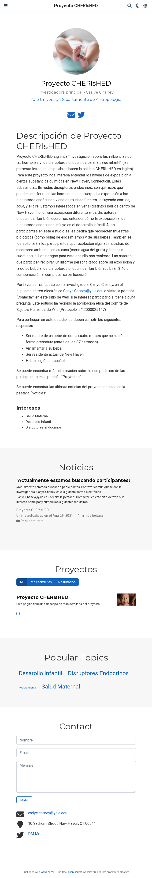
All (21, 582)
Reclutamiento (32, 521)
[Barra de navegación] (5, 6)
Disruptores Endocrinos (98, 673)
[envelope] (71, 116)
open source (75, 872)
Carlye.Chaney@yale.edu (83, 291)
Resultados (67, 582)
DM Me (34, 834)
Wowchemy (47, 872)
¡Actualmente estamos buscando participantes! (73, 480)
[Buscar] (129, 6)
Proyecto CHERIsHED (76, 5)
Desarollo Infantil (40, 673)
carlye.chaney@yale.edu (47, 813)
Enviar (24, 799)
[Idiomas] (145, 6)
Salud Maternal (60, 686)
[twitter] (81, 116)
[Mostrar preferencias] (137, 6)
